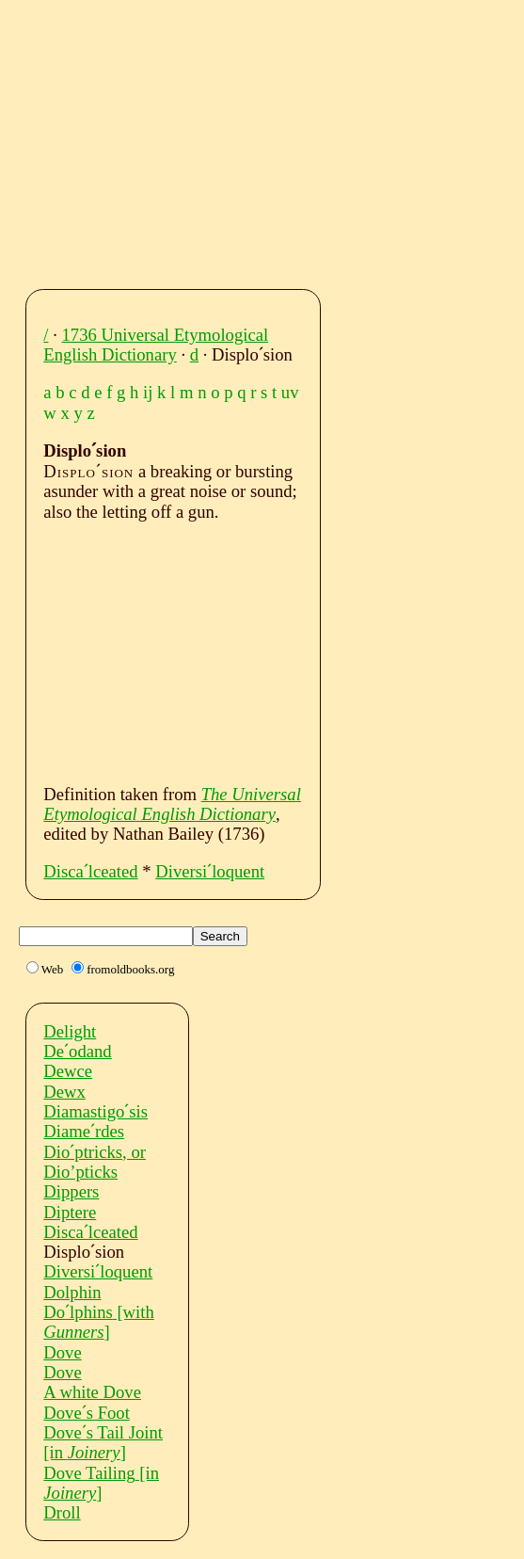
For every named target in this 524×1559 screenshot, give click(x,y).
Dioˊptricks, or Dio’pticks (94, 1161)
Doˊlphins (98, 1322)
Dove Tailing (101, 1483)
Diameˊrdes (83, 1131)
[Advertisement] (279, 139)
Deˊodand (77, 1051)
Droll (61, 1512)
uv (290, 392)
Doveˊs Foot (86, 1412)
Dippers (71, 1191)
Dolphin (72, 1292)
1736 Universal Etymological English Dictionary (155, 344)
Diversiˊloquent (209, 871)
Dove (62, 1352)
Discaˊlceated (90, 871)
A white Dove (92, 1392)
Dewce (67, 1071)
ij (147, 392)
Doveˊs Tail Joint (103, 1442)
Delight (69, 1031)
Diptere (69, 1212)
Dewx (64, 1091)
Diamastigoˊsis (95, 1111)
